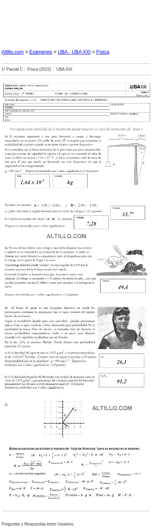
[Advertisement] (76, 21)
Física (102, 52)
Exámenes (40, 52)
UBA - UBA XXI (74, 52)
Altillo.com (13, 52)
